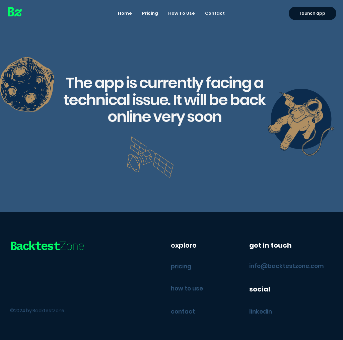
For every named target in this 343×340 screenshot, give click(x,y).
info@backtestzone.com (286, 266)
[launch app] (312, 13)
